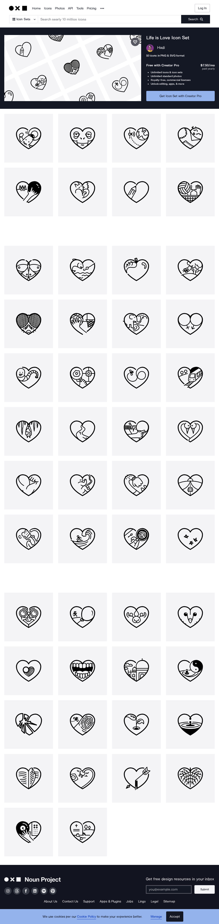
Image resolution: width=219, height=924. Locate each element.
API (70, 8)
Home (36, 8)
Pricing (91, 8)
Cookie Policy (86, 916)
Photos (60, 8)
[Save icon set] (135, 42)
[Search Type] (23, 19)
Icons (48, 8)
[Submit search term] (195, 19)
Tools (79, 8)
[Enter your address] (169, 889)
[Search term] (109, 19)
